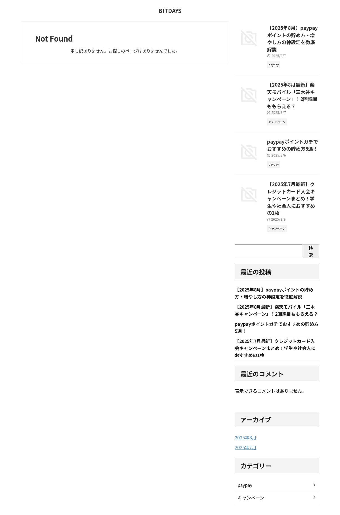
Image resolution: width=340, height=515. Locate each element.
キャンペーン (249, 468)
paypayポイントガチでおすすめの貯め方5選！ (292, 125)
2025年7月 (244, 418)
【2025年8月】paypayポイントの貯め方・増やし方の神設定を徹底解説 (292, 33)
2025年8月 (244, 408)
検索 (310, 220)
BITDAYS (170, 10)
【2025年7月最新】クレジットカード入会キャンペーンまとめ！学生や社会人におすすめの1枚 (292, 171)
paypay (244, 455)
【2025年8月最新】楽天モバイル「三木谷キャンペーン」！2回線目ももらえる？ (292, 80)
